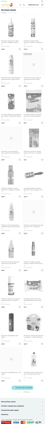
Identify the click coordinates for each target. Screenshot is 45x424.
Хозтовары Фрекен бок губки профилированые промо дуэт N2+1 (32, 299)
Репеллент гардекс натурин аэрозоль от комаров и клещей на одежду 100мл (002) (10, 189)
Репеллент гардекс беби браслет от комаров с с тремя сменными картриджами (34, 336)
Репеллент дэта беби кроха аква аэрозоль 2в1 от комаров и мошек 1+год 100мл (33, 225)
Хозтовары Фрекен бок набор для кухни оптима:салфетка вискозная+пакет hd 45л (32, 115)
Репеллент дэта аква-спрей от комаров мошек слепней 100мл (10, 225)
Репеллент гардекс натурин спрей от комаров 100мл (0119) (33, 262)
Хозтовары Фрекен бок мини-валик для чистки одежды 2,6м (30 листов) (33, 189)
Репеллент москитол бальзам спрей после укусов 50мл (10, 262)
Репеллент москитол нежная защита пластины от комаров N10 (32, 152)
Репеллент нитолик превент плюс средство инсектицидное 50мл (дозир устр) (10, 152)
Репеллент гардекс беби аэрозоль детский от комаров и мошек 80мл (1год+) (33, 41)
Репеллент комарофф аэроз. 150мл (10, 336)
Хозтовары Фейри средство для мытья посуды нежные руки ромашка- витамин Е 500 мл (33, 373)
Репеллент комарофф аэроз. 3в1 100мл (11, 373)
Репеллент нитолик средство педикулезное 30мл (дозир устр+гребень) (32, 78)
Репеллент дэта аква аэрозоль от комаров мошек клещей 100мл (11, 78)
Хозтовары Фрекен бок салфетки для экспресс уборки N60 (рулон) (11, 115)
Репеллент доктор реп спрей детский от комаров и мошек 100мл (9, 41)
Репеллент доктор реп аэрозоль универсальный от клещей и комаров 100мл (10, 299)
